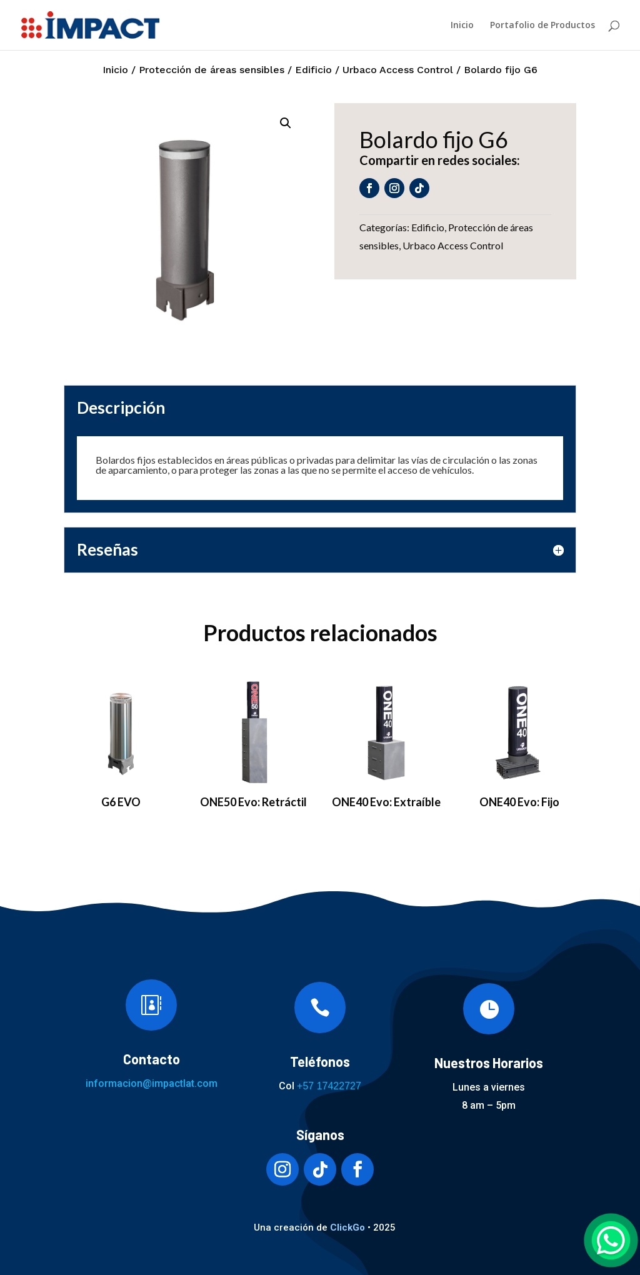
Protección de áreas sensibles (211, 70)
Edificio (313, 70)
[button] (285, 123)
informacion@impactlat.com (152, 1083)
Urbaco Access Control (397, 70)
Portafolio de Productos (542, 26)
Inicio (462, 26)
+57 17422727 (329, 1086)
